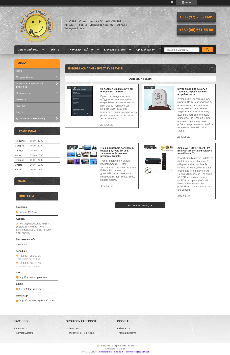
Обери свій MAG (28, 49)
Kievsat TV (73, 328)
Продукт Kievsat (24, 77)
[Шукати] (207, 49)
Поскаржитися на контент (111, 352)
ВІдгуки (20, 112)
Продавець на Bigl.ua (115, 349)
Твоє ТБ (54, 49)
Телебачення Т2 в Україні (81, 333)
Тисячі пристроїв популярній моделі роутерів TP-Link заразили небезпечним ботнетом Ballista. (117, 152)
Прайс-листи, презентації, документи (30, 85)
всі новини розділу (139, 205)
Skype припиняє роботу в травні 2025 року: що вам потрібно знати (192, 92)
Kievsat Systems (127, 333)
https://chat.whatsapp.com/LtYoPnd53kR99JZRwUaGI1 (39, 300)
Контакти (21, 99)
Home (19, 70)
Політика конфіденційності (137, 352)
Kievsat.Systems (115, 49)
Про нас (20, 105)
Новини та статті (25, 93)
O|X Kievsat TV (145, 49)
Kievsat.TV (22, 328)
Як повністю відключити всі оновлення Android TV (116, 90)
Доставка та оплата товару (30, 118)
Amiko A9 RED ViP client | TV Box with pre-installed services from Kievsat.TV (194, 151)
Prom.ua (130, 346)
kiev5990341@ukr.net (30, 289)
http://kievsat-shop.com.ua (33, 277)
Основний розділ (140, 78)
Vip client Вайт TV (82, 49)
